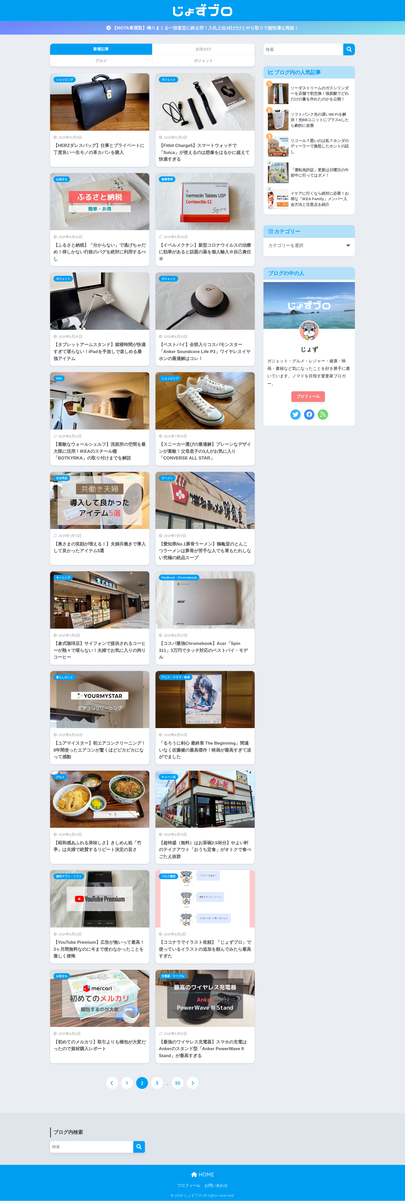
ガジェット (168, 79)
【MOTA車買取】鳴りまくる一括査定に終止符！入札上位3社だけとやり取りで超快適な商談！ (202, 28)
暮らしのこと (64, 677)
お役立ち (61, 179)
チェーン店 (168, 777)
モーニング (63, 577)
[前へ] (112, 1083)
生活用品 (61, 478)
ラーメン (167, 478)
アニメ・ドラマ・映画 (175, 677)
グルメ (60, 777)
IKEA (59, 378)
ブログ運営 (168, 876)
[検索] (349, 49)
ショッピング (64, 79)
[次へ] (193, 1083)
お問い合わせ (216, 1186)
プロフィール (308, 397)
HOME (202, 1175)
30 (177, 1083)
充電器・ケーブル (172, 976)
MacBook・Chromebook (179, 577)
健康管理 (167, 179)
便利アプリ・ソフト (69, 876)
